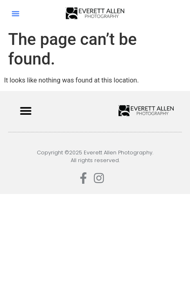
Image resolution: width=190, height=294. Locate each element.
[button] (15, 13)
